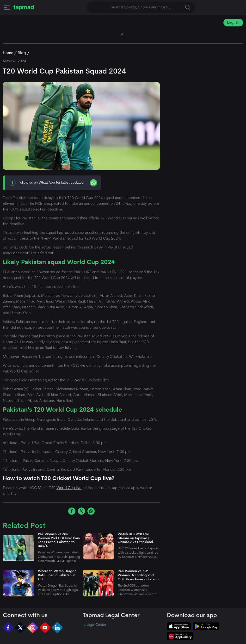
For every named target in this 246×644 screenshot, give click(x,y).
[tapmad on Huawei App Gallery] (180, 636)
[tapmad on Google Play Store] (206, 626)
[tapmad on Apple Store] (179, 626)
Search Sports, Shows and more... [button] (151, 7)
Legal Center (94, 625)
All (123, 35)
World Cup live (68, 488)
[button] (7, 7)
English (233, 23)
